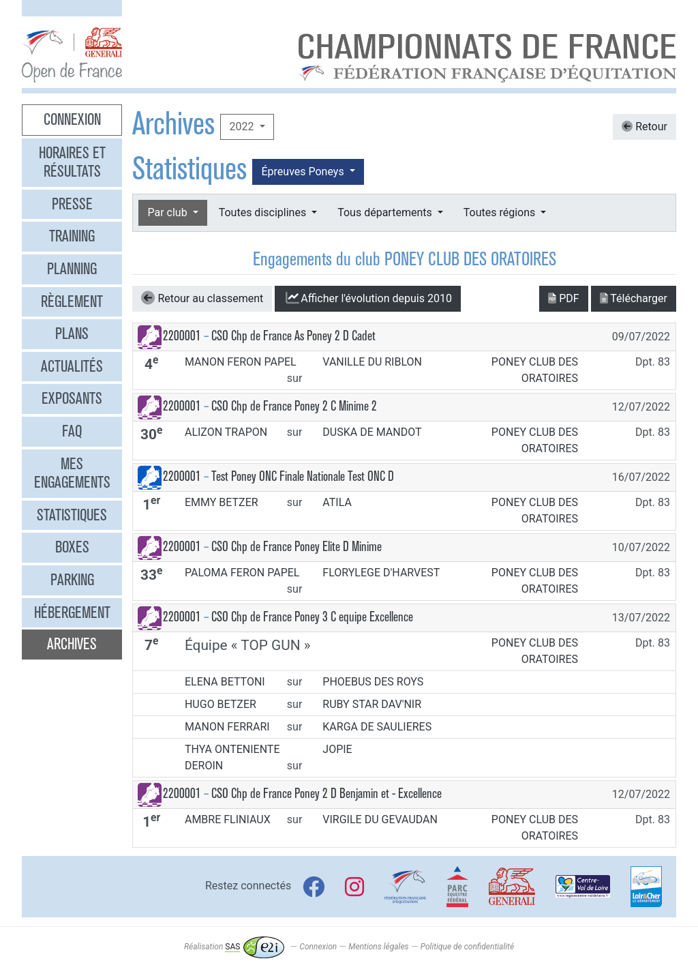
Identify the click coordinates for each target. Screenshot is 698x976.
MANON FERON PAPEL (241, 361)
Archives (72, 643)
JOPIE (337, 749)
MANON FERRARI (227, 726)
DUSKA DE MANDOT (371, 432)
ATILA (337, 502)
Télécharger (633, 298)
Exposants (72, 398)
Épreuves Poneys (303, 171)
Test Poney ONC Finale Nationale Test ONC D (302, 476)
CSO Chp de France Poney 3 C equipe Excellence (312, 617)
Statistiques (72, 514)
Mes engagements (72, 473)
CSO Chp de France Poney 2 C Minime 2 (294, 406)
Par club (168, 212)
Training (72, 236)
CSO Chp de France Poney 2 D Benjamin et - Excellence (326, 793)
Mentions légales (378, 946)
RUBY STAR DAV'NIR (371, 704)
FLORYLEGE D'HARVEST (381, 572)
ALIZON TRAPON (226, 432)
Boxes (72, 547)
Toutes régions (501, 212)
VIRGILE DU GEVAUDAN (380, 819)
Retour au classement (202, 298)
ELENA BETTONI (225, 681)
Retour (644, 126)
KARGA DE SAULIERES (376, 726)
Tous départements (385, 212)
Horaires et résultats (72, 162)
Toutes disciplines (264, 212)
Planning (72, 268)
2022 (242, 126)
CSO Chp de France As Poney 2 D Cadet (293, 336)
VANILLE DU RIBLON (372, 361)
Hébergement (72, 612)
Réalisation (234, 946)
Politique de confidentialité (467, 946)
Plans (72, 333)
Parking (72, 579)
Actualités (72, 366)
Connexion (72, 119)
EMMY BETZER (221, 502)
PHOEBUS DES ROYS (372, 681)
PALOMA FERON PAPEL (242, 572)
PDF (563, 298)
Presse (72, 203)
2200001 (182, 336)
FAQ (72, 431)
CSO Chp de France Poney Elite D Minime (296, 546)
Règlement (72, 301)
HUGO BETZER (220, 704)
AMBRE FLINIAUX (228, 819)
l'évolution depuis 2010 (368, 298)
